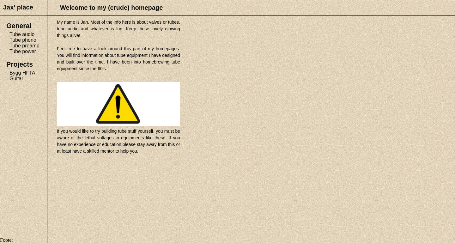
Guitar (16, 78)
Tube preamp (24, 45)
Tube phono (22, 40)
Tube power (22, 51)
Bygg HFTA (22, 73)
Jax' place (18, 7)
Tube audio (21, 34)
